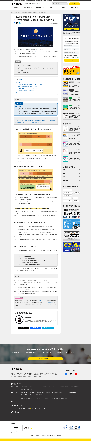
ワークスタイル (54, 392)
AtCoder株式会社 (36, 52)
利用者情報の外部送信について (48, 435)
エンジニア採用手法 (59, 387)
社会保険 (23, 398)
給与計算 (58, 398)
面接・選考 (23, 389)
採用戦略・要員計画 (69, 387)
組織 (64, 173)
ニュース (63, 7)
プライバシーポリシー (35, 435)
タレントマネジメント (63, 392)
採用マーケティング (68, 192)
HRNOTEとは (74, 7)
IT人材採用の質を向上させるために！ (26, 90)
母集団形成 (76, 387)
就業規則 (28, 398)
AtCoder (39, 300)
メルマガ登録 (74, 3)
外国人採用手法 (51, 387)
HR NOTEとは (42, 408)
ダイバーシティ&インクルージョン (28, 392)
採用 (64, 170)
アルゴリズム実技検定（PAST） (48, 304)
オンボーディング (68, 195)
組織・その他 (39, 394)
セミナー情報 (13, 408)
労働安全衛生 (47, 398)
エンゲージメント (68, 200)
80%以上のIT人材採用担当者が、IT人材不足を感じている (30, 84)
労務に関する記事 (14, 398)
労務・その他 (68, 398)
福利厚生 (53, 398)
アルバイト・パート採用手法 (40, 387)
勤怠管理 (32, 398)
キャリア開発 (24, 394)
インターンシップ (68, 190)
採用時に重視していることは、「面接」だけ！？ (28, 88)
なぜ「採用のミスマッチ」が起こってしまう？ (28, 86)
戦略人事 (76, 198)
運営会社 (59, 435)
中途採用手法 (30, 387)
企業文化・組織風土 (46, 392)
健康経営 (77, 192)
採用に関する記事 (14, 387)
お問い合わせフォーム (15, 415)
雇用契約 (76, 200)
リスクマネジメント (39, 398)
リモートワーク (68, 198)
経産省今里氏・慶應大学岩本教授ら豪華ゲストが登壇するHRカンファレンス (71, 33)
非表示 (20, 79)
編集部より (65, 180)
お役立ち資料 (22, 408)
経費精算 (63, 398)
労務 (64, 177)
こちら (77, 57)
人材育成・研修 (72, 392)
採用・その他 (30, 389)
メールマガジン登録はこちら (45, 358)
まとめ (17, 92)
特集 (51, 7)
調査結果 (18, 82)
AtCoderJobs (51, 302)
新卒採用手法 (24, 387)
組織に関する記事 (14, 392)
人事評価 (39, 392)
